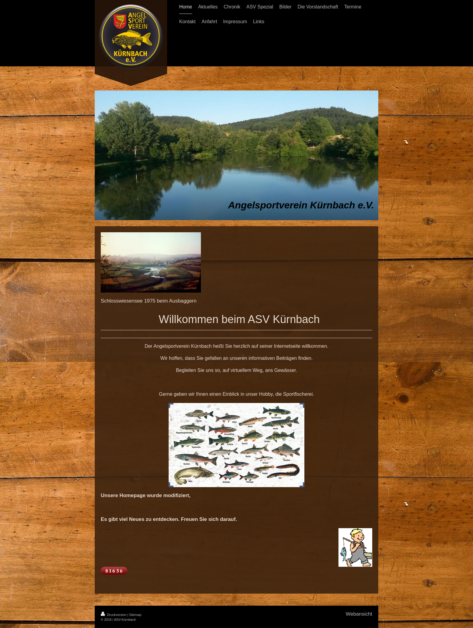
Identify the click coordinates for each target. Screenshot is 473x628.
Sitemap (135, 615)
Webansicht (359, 614)
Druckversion (114, 615)
